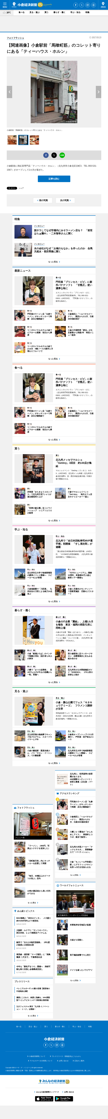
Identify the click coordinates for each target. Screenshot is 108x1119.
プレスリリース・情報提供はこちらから (66, 1070)
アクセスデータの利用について (41, 1074)
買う (46, 12)
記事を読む (54, 179)
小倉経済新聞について (37, 1070)
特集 (87, 12)
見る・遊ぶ (34, 12)
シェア (21, 188)
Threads (93, 5)
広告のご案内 (79, 1074)
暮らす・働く (59, 12)
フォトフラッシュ (15, 38)
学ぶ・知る (75, 12)
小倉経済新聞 (24, 4)
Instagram (87, 5)
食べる (22, 12)
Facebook (75, 5)
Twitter (81, 5)
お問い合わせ (64, 1074)
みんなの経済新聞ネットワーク (54, 1095)
